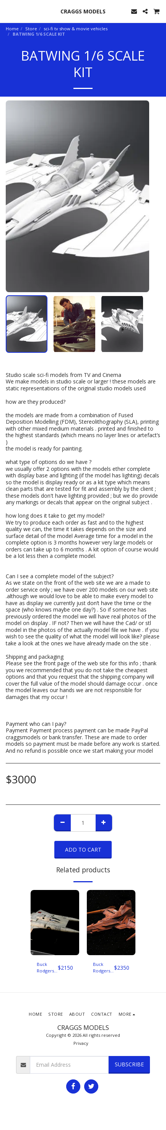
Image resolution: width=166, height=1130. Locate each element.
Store (31, 28)
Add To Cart (83, 849)
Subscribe (129, 1064)
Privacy (80, 1043)
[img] (55, 922)
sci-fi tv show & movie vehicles (75, 28)
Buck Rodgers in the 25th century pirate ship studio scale (101, 967)
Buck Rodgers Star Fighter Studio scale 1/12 (47, 967)
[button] (8, 11)
